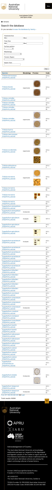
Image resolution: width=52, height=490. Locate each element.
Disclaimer (28, 471)
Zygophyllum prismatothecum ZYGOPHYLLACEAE (8, 364)
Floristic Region (9, 57)
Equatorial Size (9, 36)
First (2, 395)
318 (9, 395)
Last (23, 395)
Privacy (34, 471)
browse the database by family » (24, 29)
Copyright (20, 471)
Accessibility (29, 473)
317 (6, 395)
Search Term (8, 62)
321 (17, 395)
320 (14, 395)
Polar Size (7, 41)
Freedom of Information (16, 473)
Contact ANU (12, 471)
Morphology (8, 51)
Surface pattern (9, 46)
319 (11, 395)
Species (5, 73)
